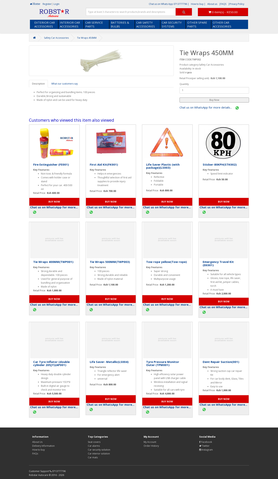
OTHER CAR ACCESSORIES (222, 24)
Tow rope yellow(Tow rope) (166, 262)
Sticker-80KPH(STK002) (220, 164)
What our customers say (64, 83)
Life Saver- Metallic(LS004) (109, 362)
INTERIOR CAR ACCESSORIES (70, 24)
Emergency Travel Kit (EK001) (218, 263)
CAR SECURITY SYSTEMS (172, 24)
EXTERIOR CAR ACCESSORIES (44, 24)
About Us (37, 442)
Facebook (205, 442)
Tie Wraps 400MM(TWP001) (53, 262)
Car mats (93, 457)
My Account (150, 442)
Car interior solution (99, 453)
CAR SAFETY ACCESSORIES (145, 24)
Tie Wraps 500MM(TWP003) (110, 262)
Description (38, 83)
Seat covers (94, 442)
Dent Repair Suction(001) (221, 362)
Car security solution (99, 449)
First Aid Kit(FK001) (104, 164)
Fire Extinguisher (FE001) (51, 164)
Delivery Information (43, 445)
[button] (214, 100)
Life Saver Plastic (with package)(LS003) (163, 166)
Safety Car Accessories (56, 37)
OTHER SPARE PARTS (197, 24)
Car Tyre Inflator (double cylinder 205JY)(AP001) (51, 363)
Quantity (184, 84)
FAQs (35, 453)
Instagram (206, 449)
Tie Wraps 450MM (87, 37)
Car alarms (94, 445)
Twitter (204, 445)
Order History (151, 445)
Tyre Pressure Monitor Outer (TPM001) (162, 363)
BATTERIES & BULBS (120, 24)
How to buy (38, 449)
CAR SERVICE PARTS (94, 24)
